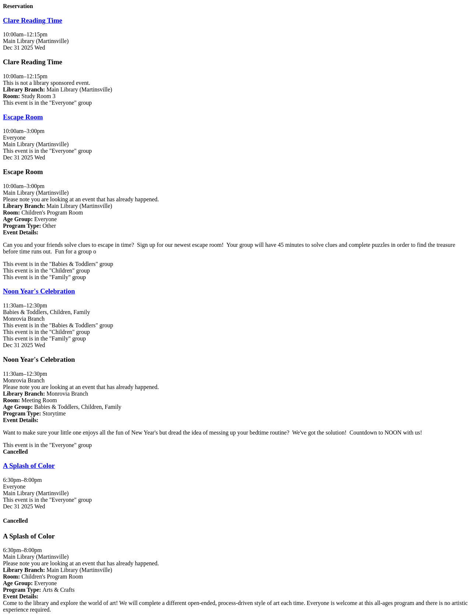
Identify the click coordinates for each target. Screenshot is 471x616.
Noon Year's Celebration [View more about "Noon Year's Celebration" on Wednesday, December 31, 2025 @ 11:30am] (39, 291)
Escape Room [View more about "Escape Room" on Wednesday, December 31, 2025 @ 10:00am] (23, 117)
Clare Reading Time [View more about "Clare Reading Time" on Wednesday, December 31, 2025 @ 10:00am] (32, 20)
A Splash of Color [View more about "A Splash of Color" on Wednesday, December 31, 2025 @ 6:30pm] (29, 465)
